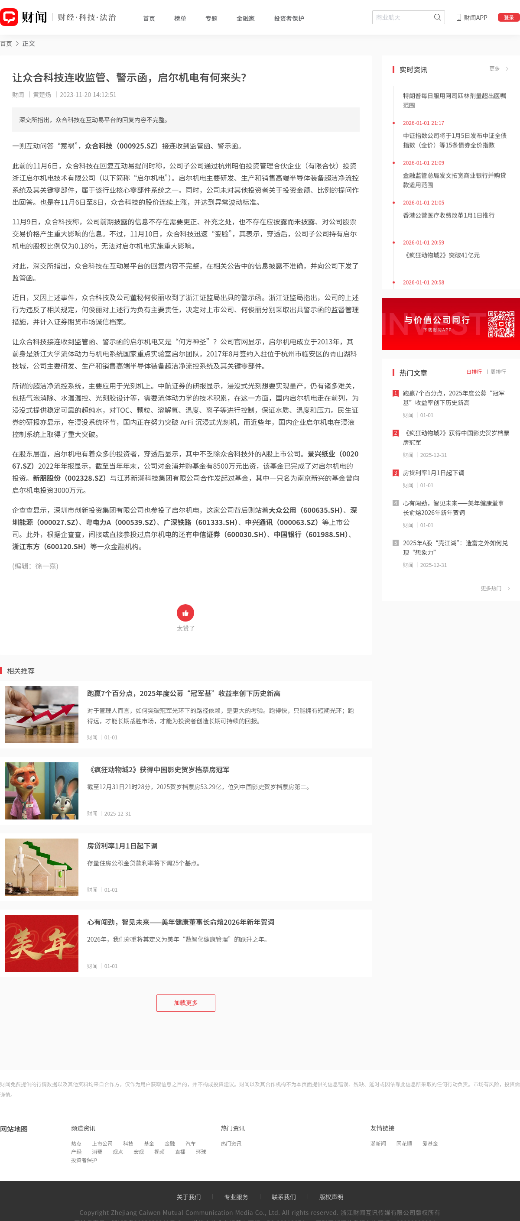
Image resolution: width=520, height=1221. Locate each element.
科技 (128, 1143)
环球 (201, 1151)
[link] (6, 43)
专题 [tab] (211, 18)
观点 (118, 1151)
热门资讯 (231, 1143)
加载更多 (186, 1002)
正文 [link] (28, 43)
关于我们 (188, 1196)
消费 (97, 1151)
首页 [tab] (149, 18)
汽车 (190, 1143)
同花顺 (404, 1143)
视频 (159, 1151)
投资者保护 (84, 1159)
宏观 (138, 1151)
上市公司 (102, 1143)
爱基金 (430, 1143)
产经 (76, 1151)
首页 (6, 43)
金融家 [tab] (246, 18)
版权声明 (331, 1196)
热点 (76, 1143)
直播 (180, 1151)
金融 (170, 1143)
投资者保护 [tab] (289, 18)
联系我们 (284, 1196)
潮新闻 (378, 1143)
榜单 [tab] (180, 18)
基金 (149, 1143)
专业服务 (236, 1196)
